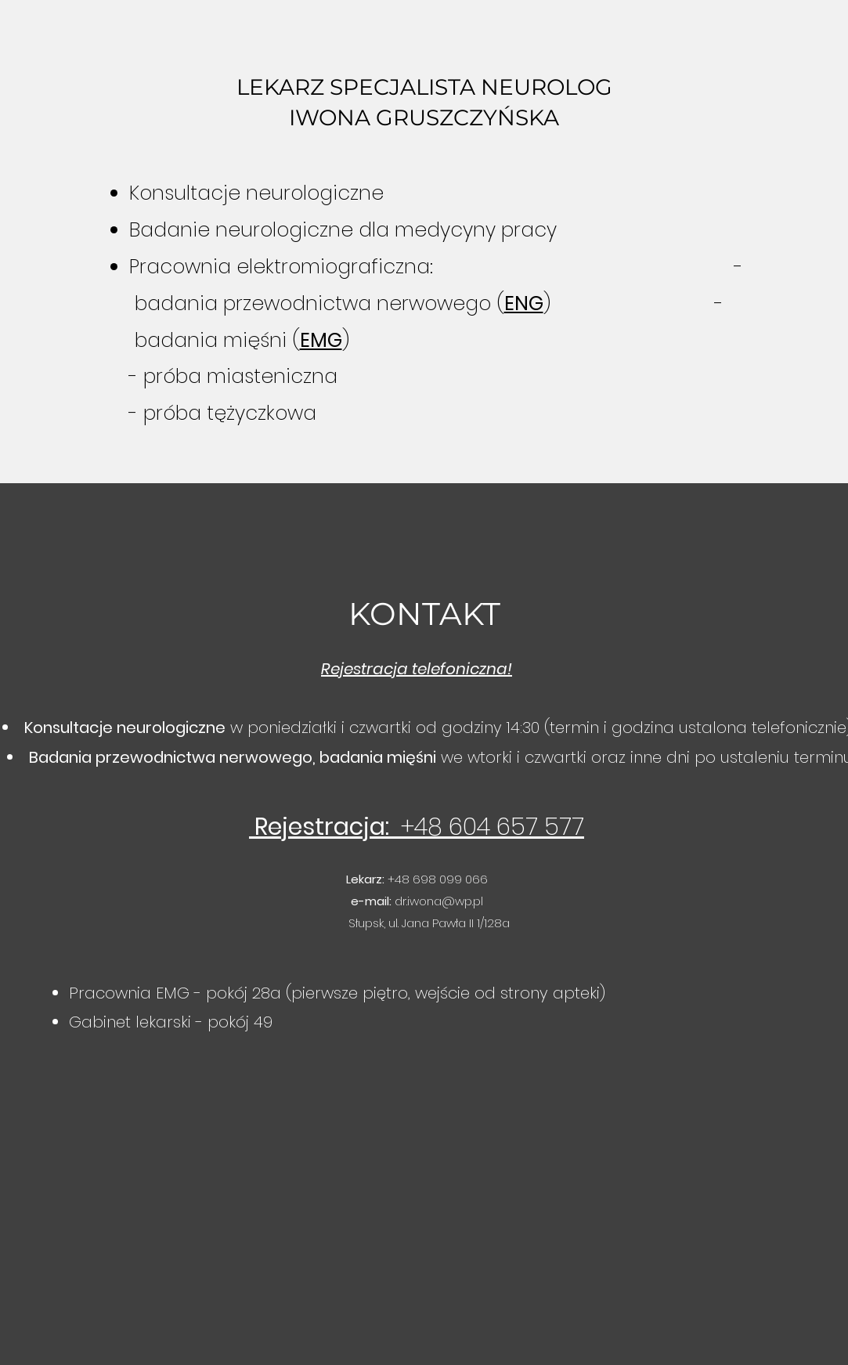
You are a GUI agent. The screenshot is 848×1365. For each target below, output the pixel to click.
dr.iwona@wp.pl (439, 901)
